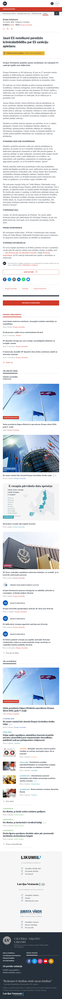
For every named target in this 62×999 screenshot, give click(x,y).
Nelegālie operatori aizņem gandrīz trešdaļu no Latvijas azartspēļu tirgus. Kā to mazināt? (37, 751)
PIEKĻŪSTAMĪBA (8, 958)
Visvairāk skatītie (31, 871)
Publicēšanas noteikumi (30, 265)
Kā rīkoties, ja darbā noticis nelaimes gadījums (24, 812)
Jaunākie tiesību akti (33, 868)
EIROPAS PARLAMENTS (12, 315)
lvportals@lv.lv (14, 970)
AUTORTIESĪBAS (8, 960)
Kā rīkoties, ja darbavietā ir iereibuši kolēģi (22, 822)
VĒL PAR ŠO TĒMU (10, 371)
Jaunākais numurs (32, 922)
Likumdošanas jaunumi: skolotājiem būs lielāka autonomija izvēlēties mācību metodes (37, 778)
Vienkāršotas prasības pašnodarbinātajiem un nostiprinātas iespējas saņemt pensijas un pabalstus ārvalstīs (37, 764)
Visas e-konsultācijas (14, 844)
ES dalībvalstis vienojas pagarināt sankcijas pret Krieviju (25, 624)
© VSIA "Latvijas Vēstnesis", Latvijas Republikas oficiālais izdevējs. (25, 990)
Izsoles (27, 898)
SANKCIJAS (7, 379)
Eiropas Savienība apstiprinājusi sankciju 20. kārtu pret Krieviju (28, 609)
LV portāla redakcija (12, 966)
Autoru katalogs (31, 925)
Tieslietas (17, 743)
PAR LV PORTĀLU (9, 953)
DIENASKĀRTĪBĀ (9, 9)
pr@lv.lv (18, 972)
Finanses (34, 757)
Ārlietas (18, 335)
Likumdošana (35, 784)
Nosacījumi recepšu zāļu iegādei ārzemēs (19, 524)
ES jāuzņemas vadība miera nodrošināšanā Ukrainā (23, 332)
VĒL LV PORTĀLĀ (9, 661)
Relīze (12, 25)
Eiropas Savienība (26, 25)
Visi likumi (29, 874)
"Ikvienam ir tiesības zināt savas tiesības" (27, 981)
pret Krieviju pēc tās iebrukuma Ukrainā (21, 253)
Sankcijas (25, 288)
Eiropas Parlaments (10, 19)
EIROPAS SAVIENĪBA (10, 377)
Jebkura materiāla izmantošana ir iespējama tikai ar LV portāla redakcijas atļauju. (30, 988)
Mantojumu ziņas (31, 901)
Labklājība (34, 770)
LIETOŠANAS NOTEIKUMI (12, 955)
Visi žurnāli (29, 927)
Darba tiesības (19, 815)
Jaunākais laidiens (32, 895)
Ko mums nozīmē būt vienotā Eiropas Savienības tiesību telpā (27, 475)
